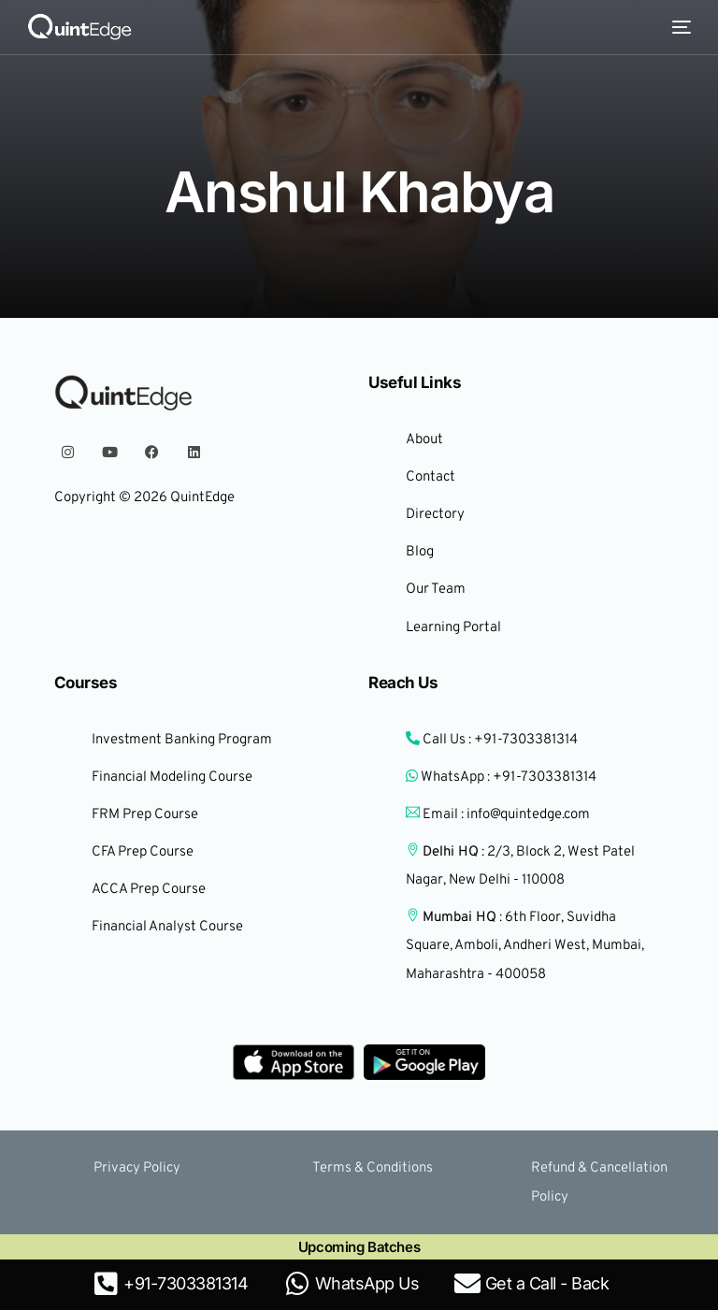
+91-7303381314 (185, 1283)
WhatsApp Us (367, 1283)
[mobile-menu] (677, 27)
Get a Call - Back (547, 1283)
